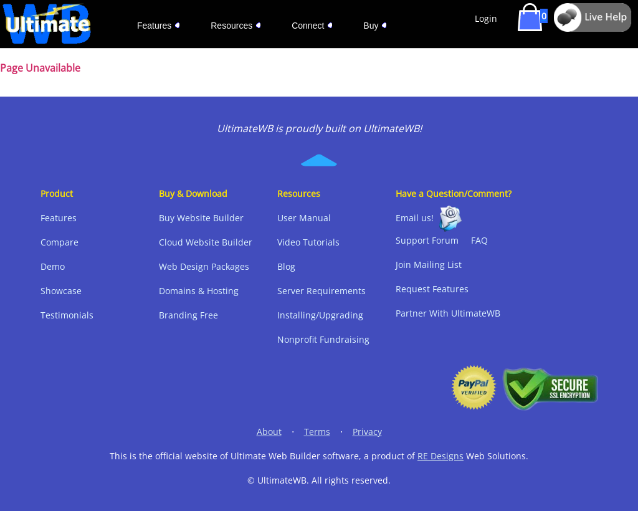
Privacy (367, 431)
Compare (59, 242)
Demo (52, 266)
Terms (317, 431)
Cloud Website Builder (205, 242)
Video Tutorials (308, 242)
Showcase (61, 291)
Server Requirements (321, 291)
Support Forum (427, 240)
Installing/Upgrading (320, 315)
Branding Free (188, 315)
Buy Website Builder (201, 218)
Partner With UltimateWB (448, 313)
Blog (286, 266)
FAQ (479, 240)
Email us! (415, 218)
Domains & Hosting (199, 291)
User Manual (304, 218)
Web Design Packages (204, 266)
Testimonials (66, 315)
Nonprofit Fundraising (323, 339)
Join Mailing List (429, 264)
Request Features (432, 289)
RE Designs (440, 456)
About (269, 431)
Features (58, 218)
